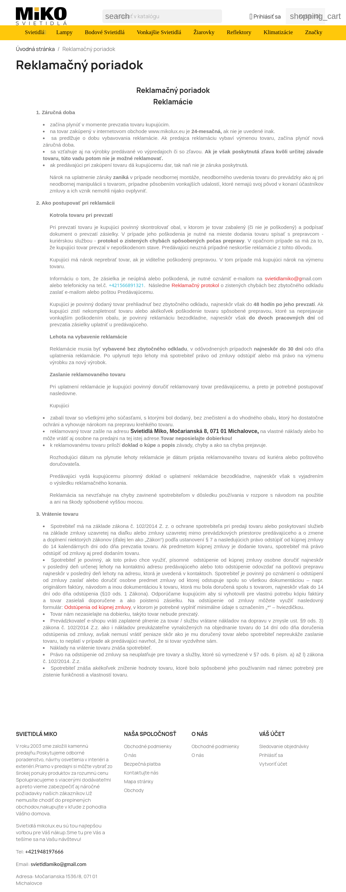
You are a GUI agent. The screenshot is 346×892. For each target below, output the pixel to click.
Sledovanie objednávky (284, 746)
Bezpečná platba (142, 764)
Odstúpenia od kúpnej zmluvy (97, 607)
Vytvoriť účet (273, 764)
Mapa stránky (138, 781)
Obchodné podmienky (148, 746)
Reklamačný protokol (195, 285)
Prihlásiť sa (271, 755)
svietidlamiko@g (283, 278)
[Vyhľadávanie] (162, 16)
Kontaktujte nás (141, 772)
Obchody (134, 790)
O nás (130, 755)
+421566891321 (126, 285)
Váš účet (272, 734)
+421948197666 (44, 851)
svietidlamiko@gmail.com (58, 864)
